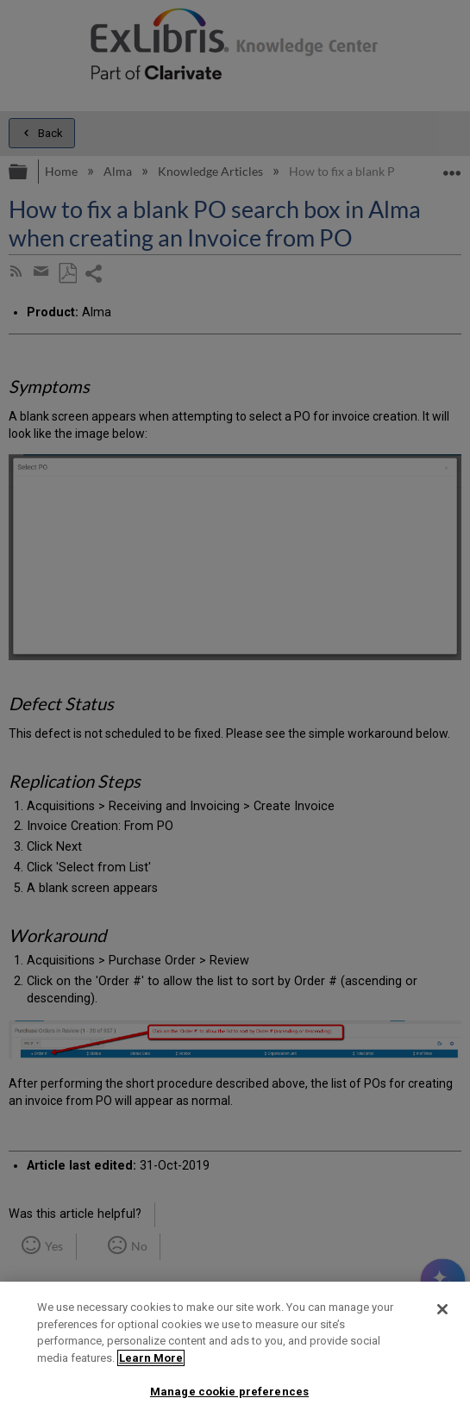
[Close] (442, 1309)
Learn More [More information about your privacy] (151, 1357)
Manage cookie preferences (229, 1391)
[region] (235, 1352)
